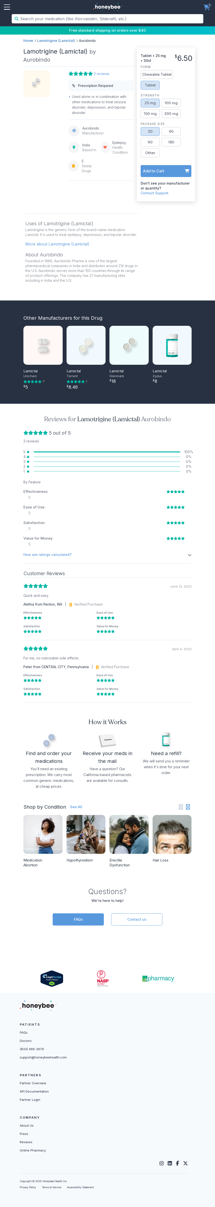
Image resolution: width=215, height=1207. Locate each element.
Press (24, 1134)
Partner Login (30, 1100)
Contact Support (154, 193)
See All (76, 807)
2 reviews (101, 74)
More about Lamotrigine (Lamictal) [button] (57, 244)
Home (28, 40)
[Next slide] (188, 807)
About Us (27, 1125)
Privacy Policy (28, 1187)
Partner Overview (33, 1083)
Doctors (26, 1041)
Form (146, 67)
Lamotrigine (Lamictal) (56, 40)
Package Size (153, 124)
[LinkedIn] (170, 1163)
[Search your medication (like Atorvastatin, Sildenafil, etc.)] (111, 18)
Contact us (136, 919)
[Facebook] (177, 1163)
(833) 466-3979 (32, 1049)
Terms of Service (51, 1187)
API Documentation (34, 1091)
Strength (150, 95)
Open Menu (7, 7)
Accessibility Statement (80, 1187)
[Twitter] (185, 1163)
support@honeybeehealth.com (43, 1057)
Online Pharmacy (33, 1150)
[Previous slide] (181, 807)
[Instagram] (161, 1163)
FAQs (78, 919)
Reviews (26, 1142)
